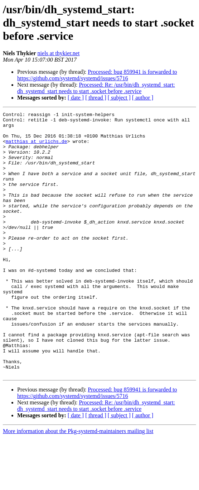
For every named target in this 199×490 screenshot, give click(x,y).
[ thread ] (95, 98)
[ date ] (76, 98)
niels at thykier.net (59, 53)
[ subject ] (119, 98)
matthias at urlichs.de (36, 147)
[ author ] (143, 98)
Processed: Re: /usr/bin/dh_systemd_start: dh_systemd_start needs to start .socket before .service (96, 88)
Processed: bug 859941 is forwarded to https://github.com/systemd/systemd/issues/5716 (97, 75)
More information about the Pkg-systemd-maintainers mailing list (78, 484)
